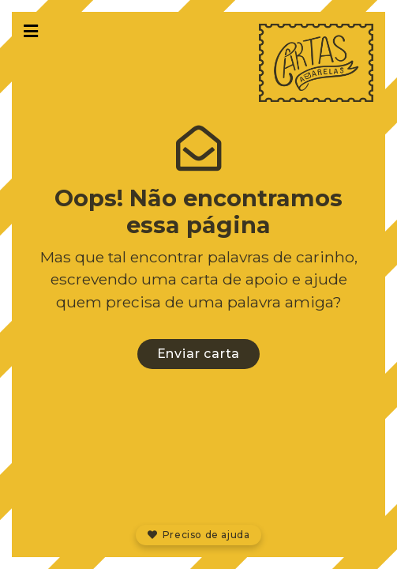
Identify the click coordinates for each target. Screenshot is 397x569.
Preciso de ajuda (199, 535)
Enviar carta (199, 353)
